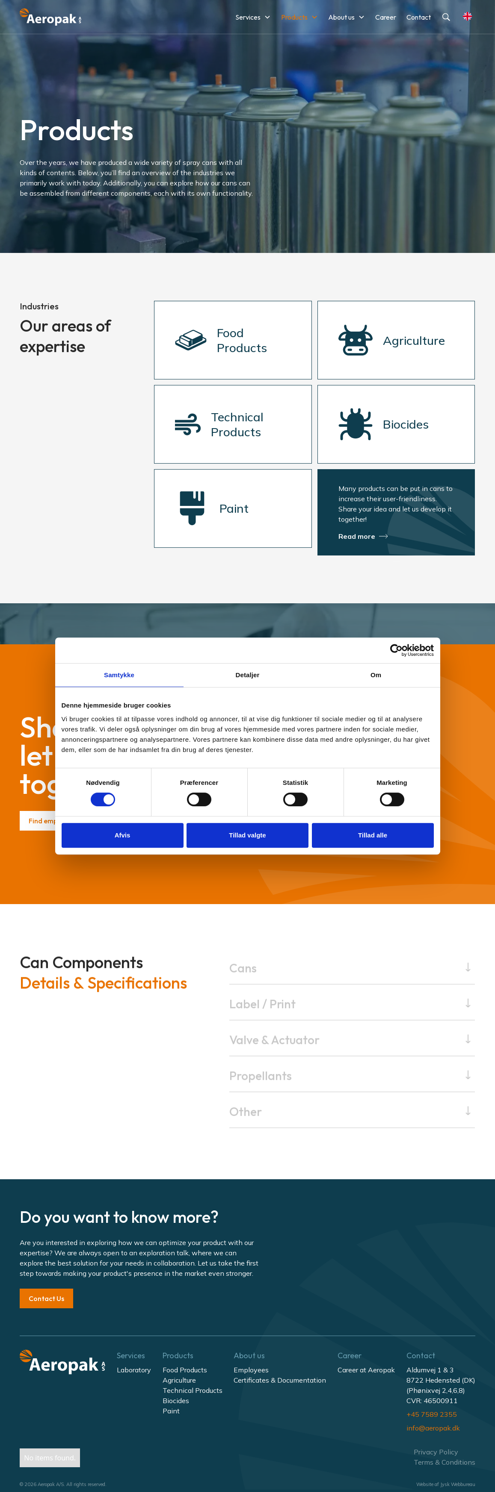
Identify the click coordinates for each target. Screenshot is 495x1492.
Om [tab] (376, 674)
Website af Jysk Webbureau (445, 1484)
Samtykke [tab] (119, 674)
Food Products (185, 1370)
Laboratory (134, 1370)
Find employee (51, 820)
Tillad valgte (247, 835)
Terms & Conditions (444, 1462)
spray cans (200, 162)
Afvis (122, 835)
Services (248, 17)
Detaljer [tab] (248, 674)
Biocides (176, 1400)
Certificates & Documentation (280, 1380)
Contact (420, 1355)
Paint (171, 1411)
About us (341, 17)
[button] (253, 17)
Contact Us (46, 1298)
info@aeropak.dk (433, 1428)
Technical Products (192, 1390)
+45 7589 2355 (431, 1414)
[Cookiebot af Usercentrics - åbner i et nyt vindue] (396, 650)
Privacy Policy (436, 1452)
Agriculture (179, 1380)
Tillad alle (372, 835)
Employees (251, 1370)
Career (350, 1355)
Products (294, 17)
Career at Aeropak (366, 1370)
